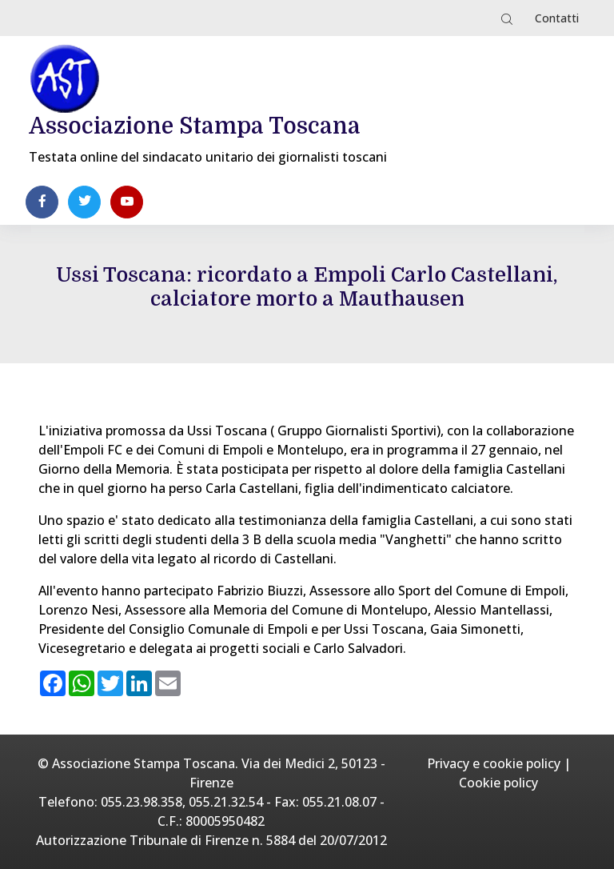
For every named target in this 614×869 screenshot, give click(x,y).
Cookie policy (498, 782)
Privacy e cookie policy (493, 763)
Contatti (557, 18)
